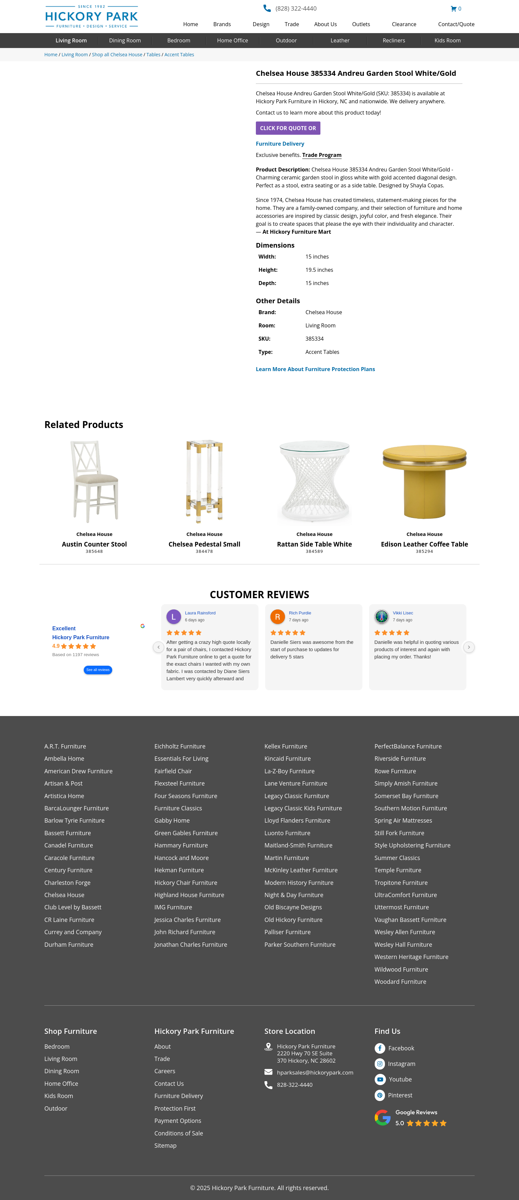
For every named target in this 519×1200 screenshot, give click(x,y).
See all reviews (98, 670)
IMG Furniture (174, 910)
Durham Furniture (69, 947)
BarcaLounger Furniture (77, 809)
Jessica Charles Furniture (189, 922)
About (163, 1050)
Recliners (394, 40)
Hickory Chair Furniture (187, 884)
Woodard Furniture (401, 985)
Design (261, 24)
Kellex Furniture (286, 746)
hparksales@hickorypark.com (317, 1078)
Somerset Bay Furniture (407, 796)
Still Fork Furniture (400, 834)
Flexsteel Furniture (180, 784)
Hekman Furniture (180, 872)
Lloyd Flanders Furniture (298, 822)
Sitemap (166, 1151)
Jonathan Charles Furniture (192, 947)
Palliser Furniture (288, 935)
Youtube (401, 1083)
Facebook (402, 1052)
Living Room (71, 40)
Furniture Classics (179, 809)
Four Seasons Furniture (187, 796)
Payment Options (179, 1125)
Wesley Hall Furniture (404, 947)
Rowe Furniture (396, 771)
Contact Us (170, 1088)
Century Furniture (69, 872)
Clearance (404, 24)
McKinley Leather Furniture (302, 872)
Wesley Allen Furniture (406, 935)
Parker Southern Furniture (300, 947)
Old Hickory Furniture (294, 922)
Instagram (402, 1068)
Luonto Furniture (287, 834)
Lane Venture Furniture (296, 784)
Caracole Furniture (70, 859)
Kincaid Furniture (288, 759)
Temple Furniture (399, 872)
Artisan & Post (63, 784)
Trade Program (322, 155)
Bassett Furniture (68, 834)
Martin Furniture (287, 859)
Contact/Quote (456, 24)
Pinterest (400, 1099)
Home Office (232, 40)
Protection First (176, 1113)
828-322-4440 (296, 1090)
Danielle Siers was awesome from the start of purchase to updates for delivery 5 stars (312, 649)
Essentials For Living (182, 759)
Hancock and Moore (183, 859)
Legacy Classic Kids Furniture (304, 809)
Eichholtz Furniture (181, 746)
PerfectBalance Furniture (409, 746)
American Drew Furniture (79, 771)
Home (190, 24)
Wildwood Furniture (402, 973)
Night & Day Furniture (294, 897)
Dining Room (125, 40)
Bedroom (178, 40)
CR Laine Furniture (70, 922)
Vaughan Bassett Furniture (411, 922)
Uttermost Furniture (403, 910)
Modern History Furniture (299, 884)
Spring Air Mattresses (404, 822)
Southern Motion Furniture (412, 809)
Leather (340, 40)
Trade (292, 24)
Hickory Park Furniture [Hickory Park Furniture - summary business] (81, 637)
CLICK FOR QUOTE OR (288, 128)
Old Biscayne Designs (293, 910)
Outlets (361, 24)
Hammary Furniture (182, 847)
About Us (325, 24)
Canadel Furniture (69, 847)
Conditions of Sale (180, 1138)
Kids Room (448, 40)
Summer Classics (398, 859)
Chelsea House (94, 534)
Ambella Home (64, 759)
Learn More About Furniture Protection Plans (315, 369)
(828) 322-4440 (296, 8)
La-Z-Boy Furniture (290, 771)
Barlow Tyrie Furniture (75, 822)
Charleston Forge (68, 884)
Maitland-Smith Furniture (299, 847)
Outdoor (286, 40)
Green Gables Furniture (187, 834)
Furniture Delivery (280, 143)
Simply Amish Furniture (407, 784)
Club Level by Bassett (73, 910)
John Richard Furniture (186, 935)
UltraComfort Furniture (407, 897)
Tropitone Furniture (402, 884)
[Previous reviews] (158, 647)
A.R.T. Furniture (65, 746)
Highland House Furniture (190, 897)
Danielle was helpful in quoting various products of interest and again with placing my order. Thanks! (416, 649)
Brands (222, 24)
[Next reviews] (469, 647)
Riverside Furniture (401, 759)
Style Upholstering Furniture (414, 847)
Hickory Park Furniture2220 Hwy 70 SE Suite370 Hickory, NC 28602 (308, 1057)
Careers (165, 1075)
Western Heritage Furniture (412, 960)
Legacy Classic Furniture (297, 796)
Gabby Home (173, 822)
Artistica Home (64, 796)
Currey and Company (73, 935)
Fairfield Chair (174, 771)
